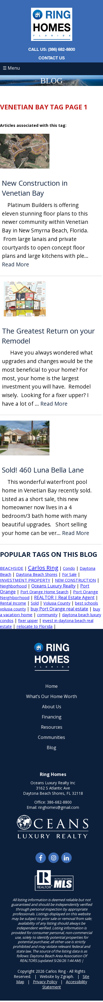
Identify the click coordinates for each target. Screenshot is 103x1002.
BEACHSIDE (11, 568)
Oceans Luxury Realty (53, 586)
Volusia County (56, 603)
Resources (51, 727)
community (47, 614)
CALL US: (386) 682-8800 (51, 49)
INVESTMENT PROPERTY (25, 580)
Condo (69, 568)
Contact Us (51, 57)
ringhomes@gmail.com (58, 807)
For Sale (69, 574)
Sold (35, 603)
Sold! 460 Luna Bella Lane (43, 470)
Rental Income (13, 603)
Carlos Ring (43, 567)
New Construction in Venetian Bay (35, 188)
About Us (51, 707)
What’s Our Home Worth (51, 696)
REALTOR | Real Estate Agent (64, 597)
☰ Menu (11, 68)
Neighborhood (13, 586)
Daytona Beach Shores (36, 574)
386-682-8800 (59, 802)
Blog (51, 747)
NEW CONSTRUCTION (75, 580)
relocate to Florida (34, 626)
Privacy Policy (45, 981)
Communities (51, 737)
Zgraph (66, 976)
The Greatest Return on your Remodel (48, 336)
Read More (15, 264)
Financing (52, 717)
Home (51, 686)
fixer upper (28, 620)
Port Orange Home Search (44, 591)
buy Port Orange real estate (59, 609)
